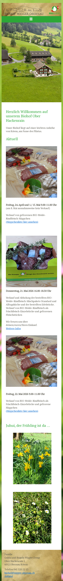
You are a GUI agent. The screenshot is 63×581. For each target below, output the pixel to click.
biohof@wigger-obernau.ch (19, 572)
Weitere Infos (13, 328)
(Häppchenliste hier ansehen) (22, 221)
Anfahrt (8, 576)
